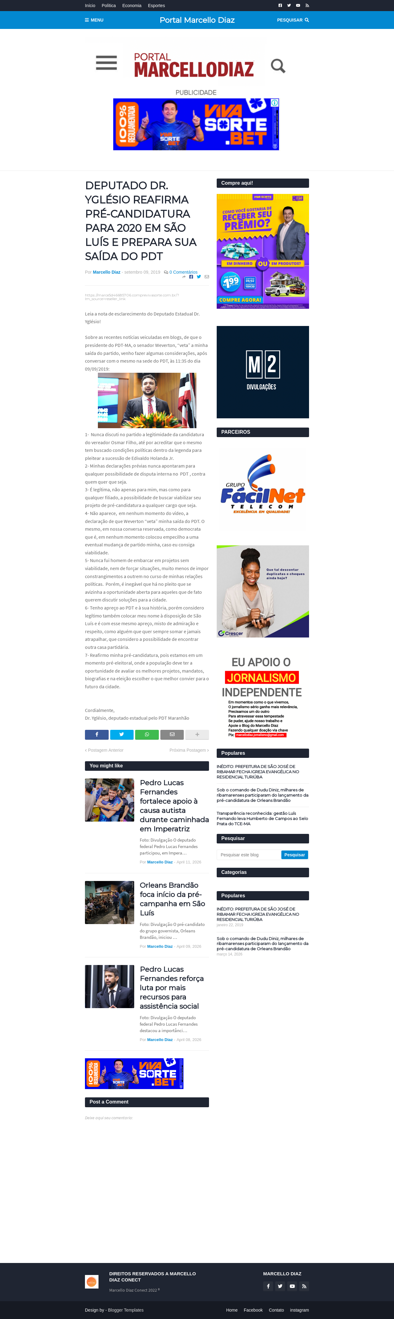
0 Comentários (184, 272)
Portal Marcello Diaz (197, 20)
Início (90, 5)
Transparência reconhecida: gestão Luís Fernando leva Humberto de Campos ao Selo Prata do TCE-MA (262, 818)
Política (109, 5)
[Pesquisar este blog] (249, 855)
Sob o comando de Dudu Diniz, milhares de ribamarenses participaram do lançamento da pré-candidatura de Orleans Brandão (262, 795)
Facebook (253, 1310)
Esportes (156, 5)
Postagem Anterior (105, 750)
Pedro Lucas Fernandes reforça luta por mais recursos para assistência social (172, 988)
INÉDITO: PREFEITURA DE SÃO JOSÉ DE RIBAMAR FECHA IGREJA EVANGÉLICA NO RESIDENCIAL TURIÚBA (258, 771)
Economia (131, 5)
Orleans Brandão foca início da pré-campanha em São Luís (172, 899)
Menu (97, 20)
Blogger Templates (126, 1310)
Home (232, 1310)
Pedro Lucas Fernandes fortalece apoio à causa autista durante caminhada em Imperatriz (174, 805)
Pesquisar (290, 20)
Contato (276, 1310)
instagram (299, 1310)
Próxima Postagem (188, 750)
